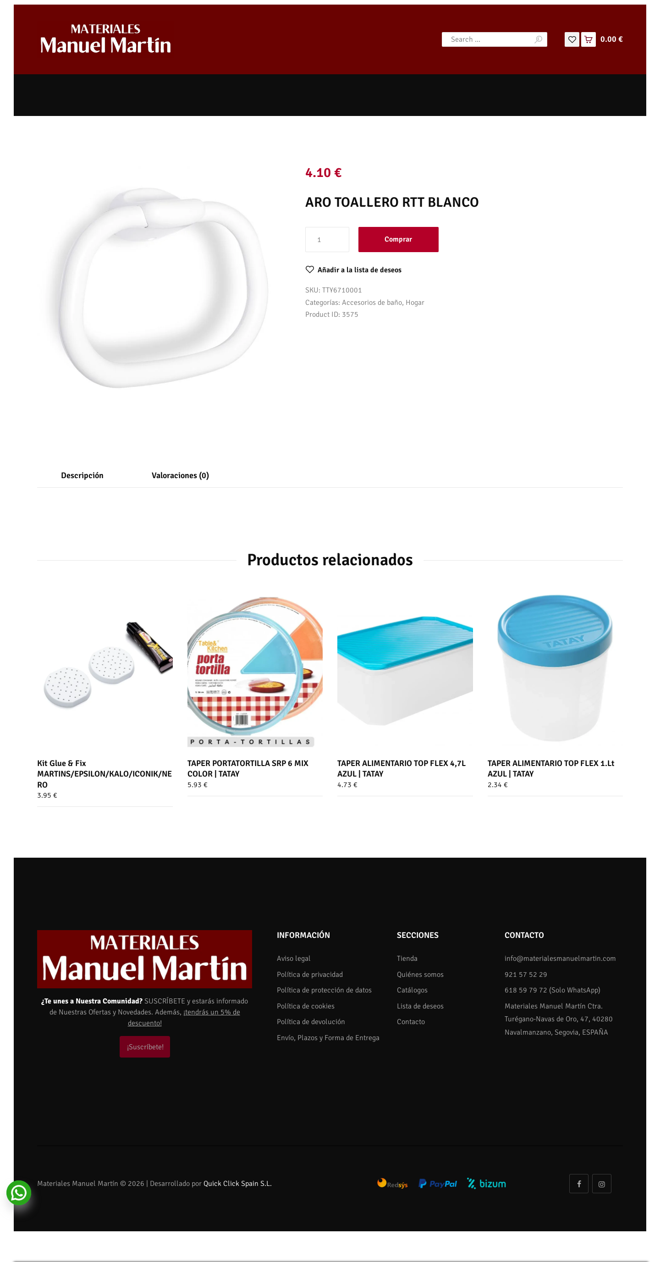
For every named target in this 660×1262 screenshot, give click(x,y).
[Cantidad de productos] (327, 239)
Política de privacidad (310, 974)
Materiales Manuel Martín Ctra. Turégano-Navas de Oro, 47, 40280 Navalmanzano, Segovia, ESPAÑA (559, 1019)
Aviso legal (294, 958)
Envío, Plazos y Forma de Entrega (328, 1037)
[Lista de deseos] (572, 39)
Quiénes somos (420, 974)
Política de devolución (311, 1021)
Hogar (415, 302)
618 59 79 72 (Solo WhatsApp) (552, 990)
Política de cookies (306, 1006)
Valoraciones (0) (180, 475)
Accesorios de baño (372, 302)
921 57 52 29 (526, 974)
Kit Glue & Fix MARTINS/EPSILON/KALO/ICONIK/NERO (104, 774)
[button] (353, 270)
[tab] (82, 475)
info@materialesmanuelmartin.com (560, 958)
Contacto (411, 1021)
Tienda (407, 958)
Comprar (398, 239)
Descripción (82, 475)
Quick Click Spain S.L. (238, 1183)
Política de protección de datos (324, 990)
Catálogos (412, 990)
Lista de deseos (420, 1006)
